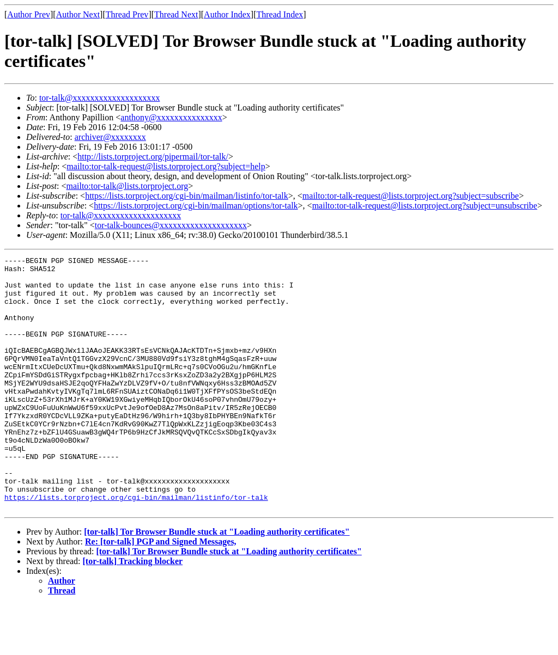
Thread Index (280, 14)
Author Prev (28, 14)
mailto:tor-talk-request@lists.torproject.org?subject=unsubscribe (424, 205)
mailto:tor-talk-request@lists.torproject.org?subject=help (165, 166)
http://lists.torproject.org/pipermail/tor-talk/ (152, 156)
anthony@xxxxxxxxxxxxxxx (171, 117)
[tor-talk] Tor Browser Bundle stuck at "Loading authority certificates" (216, 582)
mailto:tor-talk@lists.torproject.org (127, 186)
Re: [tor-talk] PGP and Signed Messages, (160, 592)
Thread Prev (127, 14)
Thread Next (176, 14)
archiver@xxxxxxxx (110, 137)
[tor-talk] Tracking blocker (133, 611)
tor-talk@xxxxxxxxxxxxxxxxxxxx (99, 97)
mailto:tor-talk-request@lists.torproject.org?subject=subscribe (410, 195)
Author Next (78, 14)
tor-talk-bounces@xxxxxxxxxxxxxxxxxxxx (171, 225)
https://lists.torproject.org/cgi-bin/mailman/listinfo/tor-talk (186, 195)
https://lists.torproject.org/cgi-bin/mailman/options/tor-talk (196, 205)
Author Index (227, 14)
